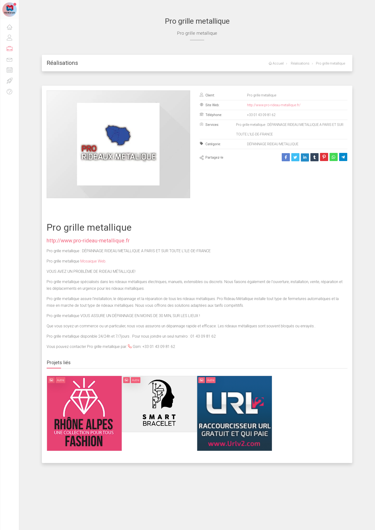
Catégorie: (210, 144)
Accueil (276, 63)
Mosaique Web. (92, 261)
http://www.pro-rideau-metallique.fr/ (274, 105)
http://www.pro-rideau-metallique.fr (88, 241)
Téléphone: (211, 114)
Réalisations (299, 63)
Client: (207, 95)
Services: (209, 124)
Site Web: (210, 105)
